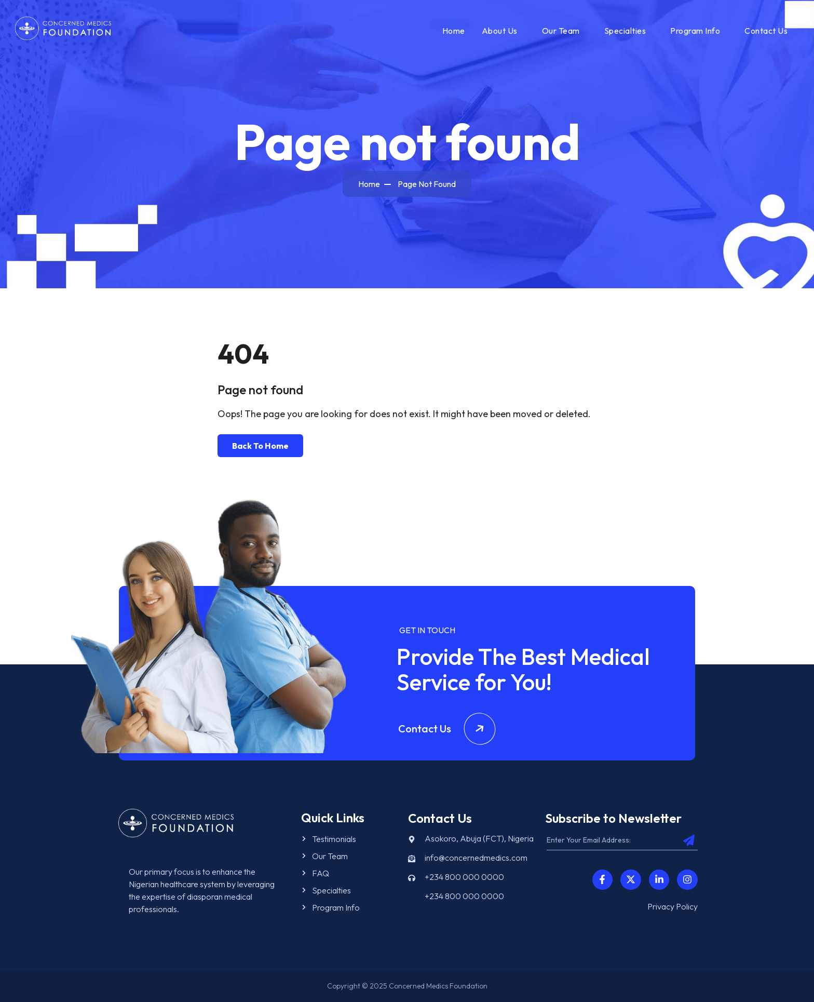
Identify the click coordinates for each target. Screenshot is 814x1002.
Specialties (625, 30)
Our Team (561, 30)
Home (453, 30)
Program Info (695, 30)
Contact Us (766, 30)
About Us (500, 30)
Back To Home (260, 445)
